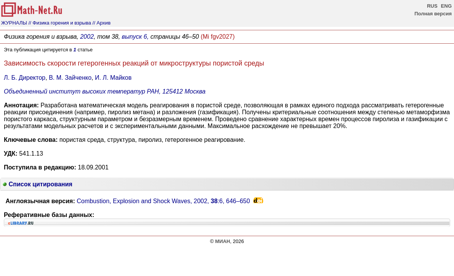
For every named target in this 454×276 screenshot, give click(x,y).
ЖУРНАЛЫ (14, 23)
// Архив (101, 23)
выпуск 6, (135, 36)
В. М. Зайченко (70, 77)
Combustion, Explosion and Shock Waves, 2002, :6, (163, 201)
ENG (446, 6)
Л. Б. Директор (24, 77)
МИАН (222, 241)
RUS (432, 6)
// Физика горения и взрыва (59, 23)
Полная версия (433, 13)
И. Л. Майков (113, 77)
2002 (87, 36)
